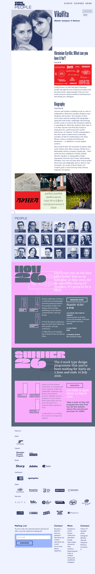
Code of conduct (70, 554)
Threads (83, 540)
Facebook (83, 547)
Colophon (70, 562)
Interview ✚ (58, 108)
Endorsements (72, 551)
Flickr (82, 533)
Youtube (83, 531)
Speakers (87, 11)
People (69, 540)
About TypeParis (57, 549)
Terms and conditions (71, 559)
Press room (58, 546)
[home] (20, 3)
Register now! (77, 300)
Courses (79, 3)
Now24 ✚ (57, 62)
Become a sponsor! (57, 530)
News (89, 3)
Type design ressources (71, 543)
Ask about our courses (59, 538)
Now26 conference (57, 322)
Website (57, 20)
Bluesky (83, 538)
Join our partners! (57, 534)
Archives (70, 549)
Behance (76, 20)
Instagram (66, 20)
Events (68, 3)
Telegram (83, 542)
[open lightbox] (27, 182)
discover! (74, 385)
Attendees (71, 537)
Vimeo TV (84, 529)
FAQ (68, 546)
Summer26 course (71, 530)
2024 (85, 15)
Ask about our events (59, 543)
